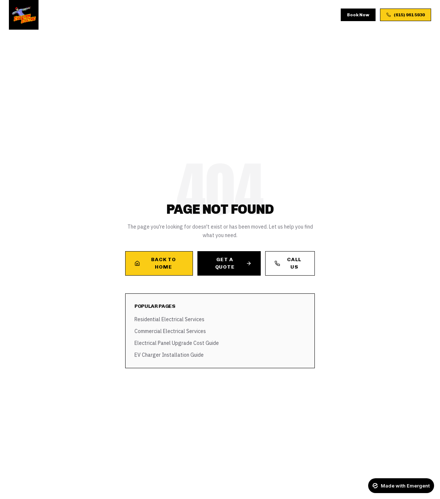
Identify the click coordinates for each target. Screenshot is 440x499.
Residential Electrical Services (169, 319)
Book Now (358, 14)
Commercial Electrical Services (170, 331)
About (138, 14)
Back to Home (155, 263)
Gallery (199, 14)
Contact (271, 14)
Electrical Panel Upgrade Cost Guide (176, 343)
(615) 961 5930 (405, 14)
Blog (226, 14)
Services (108, 14)
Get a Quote (233, 263)
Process (167, 14)
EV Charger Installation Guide (169, 355)
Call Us (287, 263)
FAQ (246, 14)
